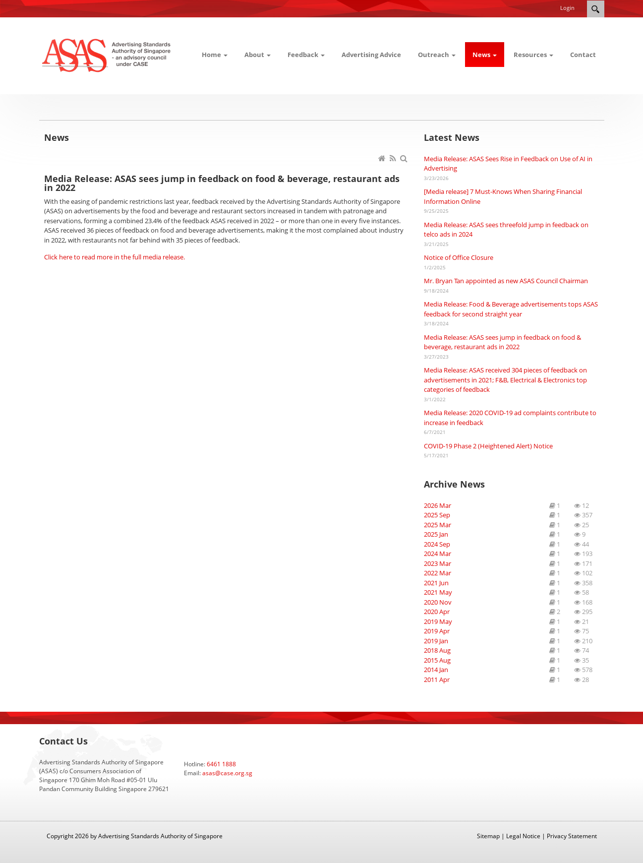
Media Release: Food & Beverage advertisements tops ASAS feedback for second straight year (511, 309)
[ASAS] (107, 55)
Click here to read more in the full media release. (114, 256)
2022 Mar (437, 572)
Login (567, 7)
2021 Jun (436, 582)
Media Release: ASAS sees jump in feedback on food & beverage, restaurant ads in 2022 (502, 342)
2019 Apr (437, 630)
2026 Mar (437, 505)
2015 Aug (437, 660)
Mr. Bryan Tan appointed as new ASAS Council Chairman (506, 280)
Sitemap (488, 836)
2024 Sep (437, 544)
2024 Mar (437, 553)
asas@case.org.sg (227, 773)
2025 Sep (437, 514)
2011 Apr (437, 679)
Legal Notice (523, 836)
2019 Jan (436, 640)
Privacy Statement (572, 836)
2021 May (438, 592)
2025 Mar (437, 524)
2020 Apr (437, 611)
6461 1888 (221, 764)
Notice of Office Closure (458, 257)
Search (595, 8)
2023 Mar (437, 563)
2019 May (438, 621)
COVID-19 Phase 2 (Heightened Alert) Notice (488, 445)
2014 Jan (436, 669)
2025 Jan (436, 534)
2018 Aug (437, 650)
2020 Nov (438, 602)
